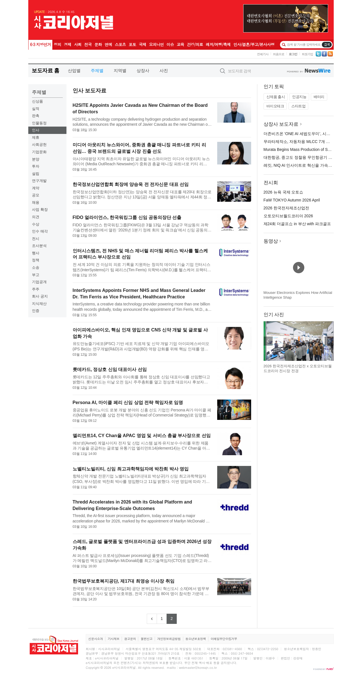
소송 (35, 267)
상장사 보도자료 (281, 124)
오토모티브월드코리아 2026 (288, 216)
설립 (35, 174)
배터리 (319, 97)
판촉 (35, 116)
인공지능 (299, 97)
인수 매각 (40, 231)
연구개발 (39, 181)
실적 (35, 109)
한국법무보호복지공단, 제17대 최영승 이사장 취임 (123, 581)
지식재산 (39, 303)
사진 (164, 70)
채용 (35, 202)
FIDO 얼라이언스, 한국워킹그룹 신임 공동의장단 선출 (127, 217)
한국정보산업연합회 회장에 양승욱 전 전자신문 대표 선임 (131, 184)
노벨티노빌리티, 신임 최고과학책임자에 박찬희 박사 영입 (131, 468)
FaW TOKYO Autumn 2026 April (292, 200)
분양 (35, 159)
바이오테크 (275, 106)
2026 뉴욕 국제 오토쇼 (283, 192)
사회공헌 (39, 144)
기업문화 (39, 152)
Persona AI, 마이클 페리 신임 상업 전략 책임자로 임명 (128, 402)
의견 (35, 217)
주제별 (97, 70)
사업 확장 (40, 209)
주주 (35, 289)
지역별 (120, 70)
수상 (35, 224)
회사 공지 (40, 296)
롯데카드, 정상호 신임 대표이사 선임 (110, 369)
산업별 (74, 70)
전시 (35, 238)
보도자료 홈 (45, 70)
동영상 (271, 241)
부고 (35, 275)
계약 (35, 188)
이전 (268, 341)
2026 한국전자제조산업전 (286, 208)
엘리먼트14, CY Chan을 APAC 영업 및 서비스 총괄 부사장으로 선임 (142, 435)
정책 (35, 260)
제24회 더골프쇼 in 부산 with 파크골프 (297, 224)
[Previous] (152, 619)
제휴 (35, 137)
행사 (35, 253)
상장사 (143, 70)
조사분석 (39, 246)
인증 (35, 311)
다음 (329, 341)
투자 (35, 166)
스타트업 (298, 106)
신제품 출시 (275, 97)
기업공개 (39, 282)
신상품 (37, 101)
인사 (35, 130)
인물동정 (39, 123)
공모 (35, 195)
